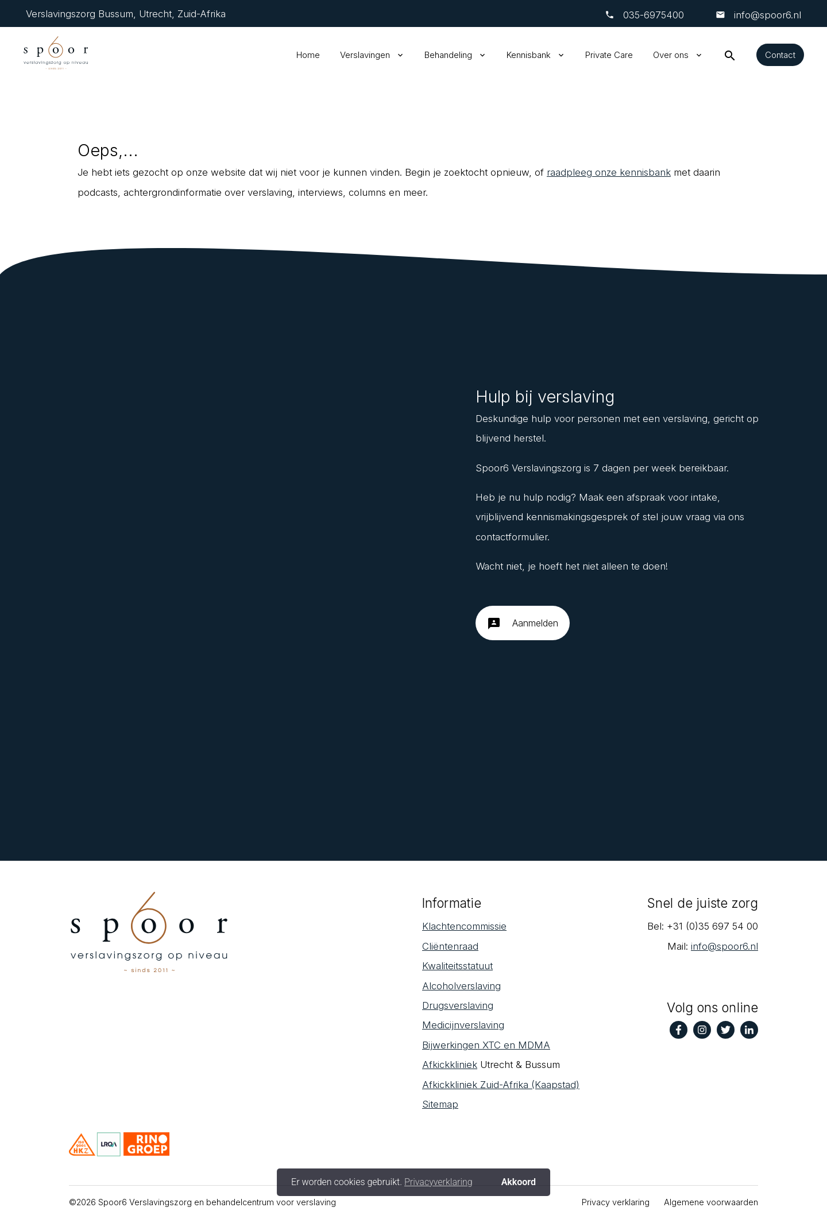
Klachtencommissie (464, 926)
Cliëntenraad (450, 946)
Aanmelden (522, 627)
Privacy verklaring (616, 1202)
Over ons (671, 54)
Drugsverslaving (457, 1005)
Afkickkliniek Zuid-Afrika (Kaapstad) (500, 1084)
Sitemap (440, 1104)
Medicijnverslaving (463, 1025)
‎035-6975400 (653, 15)
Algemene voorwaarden (711, 1202)
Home (308, 54)
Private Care (609, 54)
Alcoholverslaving (461, 986)
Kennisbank (529, 54)
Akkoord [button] (518, 1182)
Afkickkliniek (449, 1064)
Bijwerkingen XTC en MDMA (486, 1045)
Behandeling (448, 54)
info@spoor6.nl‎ (724, 946)
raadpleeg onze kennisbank (609, 172)
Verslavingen (365, 54)
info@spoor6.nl (766, 15)
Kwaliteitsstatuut (457, 966)
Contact (780, 54)
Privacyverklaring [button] (438, 1182)
